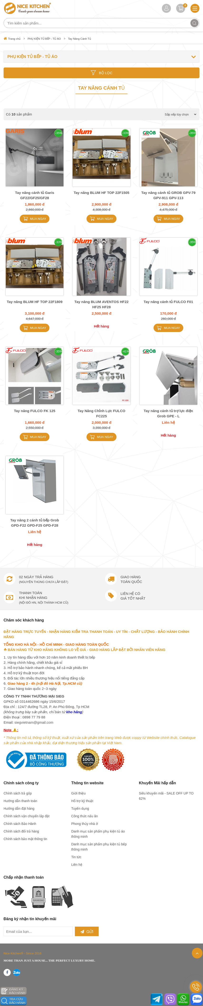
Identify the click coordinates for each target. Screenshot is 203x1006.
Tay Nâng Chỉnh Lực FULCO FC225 (101, 413)
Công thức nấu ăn (84, 816)
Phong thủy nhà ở (84, 824)
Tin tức (76, 857)
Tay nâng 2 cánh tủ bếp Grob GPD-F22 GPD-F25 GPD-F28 (34, 522)
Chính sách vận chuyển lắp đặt (26, 816)
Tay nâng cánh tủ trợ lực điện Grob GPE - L (168, 413)
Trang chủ (12, 38)
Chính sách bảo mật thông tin (25, 839)
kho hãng (74, 712)
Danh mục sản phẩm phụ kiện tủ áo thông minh (98, 833)
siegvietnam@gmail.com (33, 722)
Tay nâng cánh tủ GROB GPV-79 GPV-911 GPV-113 (168, 194)
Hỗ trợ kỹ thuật (82, 801)
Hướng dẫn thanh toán (20, 801)
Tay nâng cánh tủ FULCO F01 (168, 301)
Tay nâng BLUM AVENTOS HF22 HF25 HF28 (101, 303)
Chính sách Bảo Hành (20, 824)
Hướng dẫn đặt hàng (19, 808)
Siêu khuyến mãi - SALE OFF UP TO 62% (166, 795)
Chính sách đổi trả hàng (21, 831)
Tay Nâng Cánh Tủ (82, 38)
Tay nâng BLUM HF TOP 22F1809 (35, 301)
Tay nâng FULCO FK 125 (34, 410)
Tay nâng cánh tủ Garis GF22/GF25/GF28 (34, 194)
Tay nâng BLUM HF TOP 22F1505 (101, 192)
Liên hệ (76, 864)
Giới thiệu (78, 793)
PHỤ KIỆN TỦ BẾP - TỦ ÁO (45, 38)
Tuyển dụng (80, 808)
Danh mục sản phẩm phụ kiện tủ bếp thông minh (99, 846)
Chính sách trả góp (18, 793)
